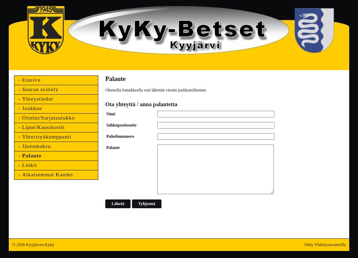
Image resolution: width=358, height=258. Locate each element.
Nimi (110, 113)
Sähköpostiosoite (121, 125)
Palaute (113, 147)
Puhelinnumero (120, 136)
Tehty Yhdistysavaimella (325, 244)
